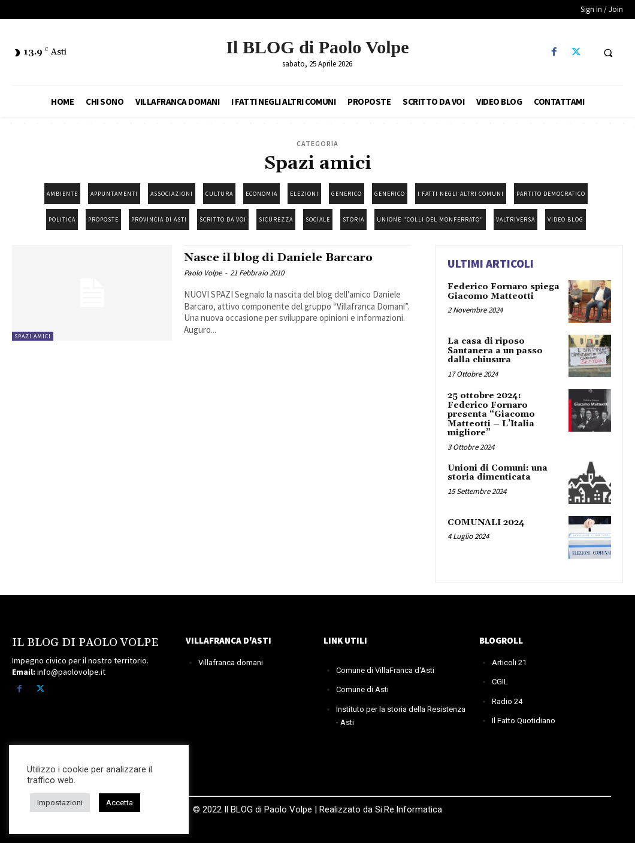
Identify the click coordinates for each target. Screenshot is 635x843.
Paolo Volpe (203, 273)
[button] (608, 53)
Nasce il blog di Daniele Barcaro (281, 257)
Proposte (103, 219)
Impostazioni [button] (60, 802)
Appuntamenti (114, 193)
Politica (62, 219)
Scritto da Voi (223, 219)
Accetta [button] (119, 802)
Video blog (565, 219)
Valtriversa (515, 219)
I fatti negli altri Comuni (460, 193)
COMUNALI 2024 (485, 522)
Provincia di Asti (159, 219)
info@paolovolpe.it (71, 671)
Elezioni (304, 193)
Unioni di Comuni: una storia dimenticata (497, 472)
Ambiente (62, 193)
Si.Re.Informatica (407, 808)
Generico (346, 193)
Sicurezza (275, 219)
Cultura (219, 193)
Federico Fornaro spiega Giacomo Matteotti (503, 291)
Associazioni (171, 193)
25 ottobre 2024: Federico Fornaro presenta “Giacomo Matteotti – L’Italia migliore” (491, 414)
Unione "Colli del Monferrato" (430, 219)
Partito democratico (551, 193)
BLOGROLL (501, 639)
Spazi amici (32, 336)
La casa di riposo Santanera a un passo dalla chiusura (495, 350)
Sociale (317, 219)
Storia (353, 219)
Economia (261, 193)
